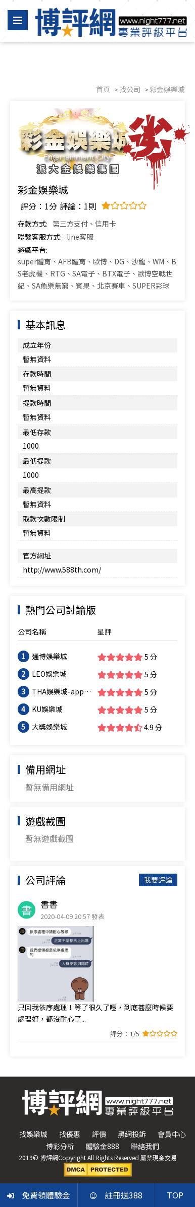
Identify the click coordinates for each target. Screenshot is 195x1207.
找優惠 (69, 1134)
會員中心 (172, 1134)
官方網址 (37, 555)
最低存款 (37, 432)
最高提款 (37, 490)
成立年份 (37, 345)
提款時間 (37, 403)
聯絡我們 (145, 1146)
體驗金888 (102, 1146)
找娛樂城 (33, 1134)
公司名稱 (32, 631)
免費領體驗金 (38, 1195)
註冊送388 (116, 1195)
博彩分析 (60, 1146)
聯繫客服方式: (40, 237)
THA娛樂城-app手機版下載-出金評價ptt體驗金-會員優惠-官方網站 (61, 691)
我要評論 (158, 880)
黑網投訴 (132, 1134)
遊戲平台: (32, 250)
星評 (105, 631)
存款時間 (37, 374)
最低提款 (37, 461)
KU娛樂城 (47, 709)
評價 (99, 1134)
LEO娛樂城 (49, 674)
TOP (175, 1195)
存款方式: (32, 224)
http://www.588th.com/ (62, 569)
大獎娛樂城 (49, 727)
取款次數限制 (44, 519)
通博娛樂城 (49, 656)
